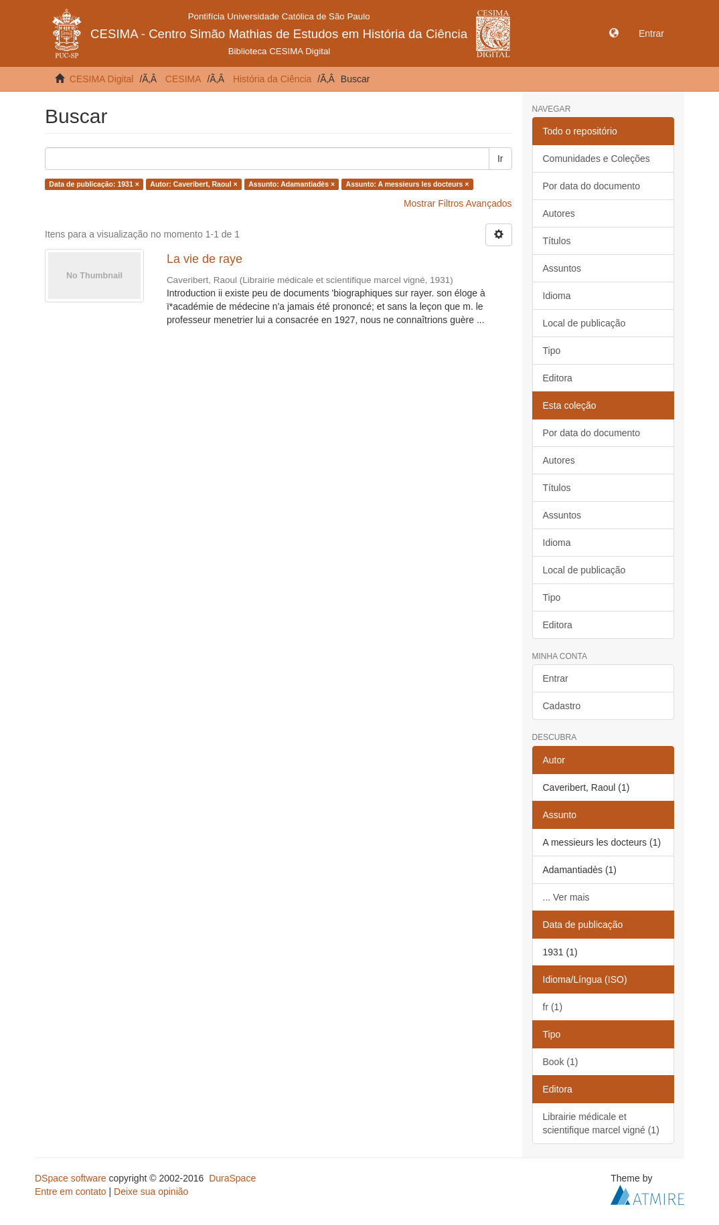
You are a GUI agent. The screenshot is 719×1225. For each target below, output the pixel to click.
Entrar (555, 678)
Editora (557, 378)
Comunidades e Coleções (596, 158)
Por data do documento (592, 186)
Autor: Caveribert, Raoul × (193, 184)
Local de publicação (584, 323)
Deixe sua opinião (151, 1191)
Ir (500, 158)
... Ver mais (566, 897)
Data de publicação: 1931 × (94, 184)
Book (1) (560, 1061)
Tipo (552, 350)
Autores (559, 213)
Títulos (557, 240)
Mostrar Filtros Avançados (458, 203)
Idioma (557, 295)
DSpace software (70, 1178)
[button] (614, 33)
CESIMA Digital (102, 79)
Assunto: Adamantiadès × (291, 184)
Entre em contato (70, 1191)
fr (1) (553, 1007)
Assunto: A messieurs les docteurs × (407, 184)
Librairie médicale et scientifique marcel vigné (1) (601, 1123)
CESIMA (183, 79)
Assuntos (562, 268)
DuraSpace (232, 1178)
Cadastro (562, 705)
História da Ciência (272, 79)
